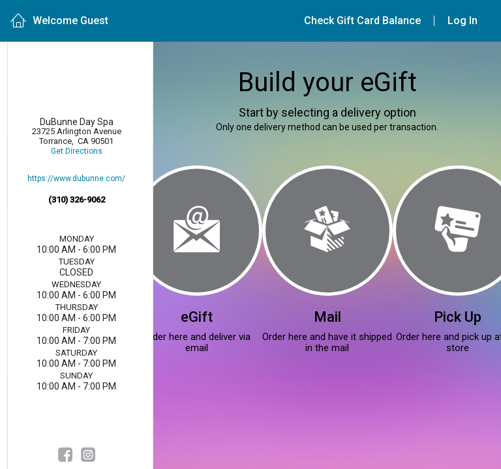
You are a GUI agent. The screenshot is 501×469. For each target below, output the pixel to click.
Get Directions (76, 151)
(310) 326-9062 (76, 200)
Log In (463, 20)
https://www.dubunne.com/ (76, 179)
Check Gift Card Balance (362, 20)
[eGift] (197, 230)
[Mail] (327, 230)
